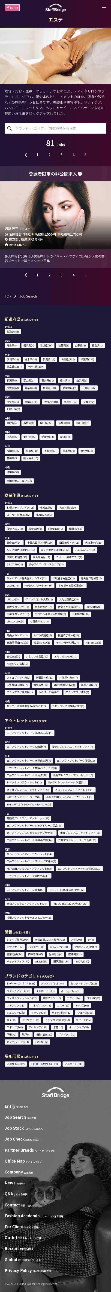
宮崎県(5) (12, 458)
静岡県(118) (50, 388)
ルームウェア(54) (79, 1027)
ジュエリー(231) (16, 1012)
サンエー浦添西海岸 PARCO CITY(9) (27, 706)
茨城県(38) (13, 359)
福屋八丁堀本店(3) (68, 635)
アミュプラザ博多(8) (77, 692)
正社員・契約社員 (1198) (44, 1064)
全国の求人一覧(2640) (19, 481)
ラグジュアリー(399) (18, 991)
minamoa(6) (93, 642)
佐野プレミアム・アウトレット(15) (73, 775)
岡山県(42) (46, 423)
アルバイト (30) (73, 1064)
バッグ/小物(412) (61, 1012)
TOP (8, 296)
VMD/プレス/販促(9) (86, 947)
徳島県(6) (12, 437)
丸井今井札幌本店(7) (18, 514)
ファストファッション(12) (22, 998)
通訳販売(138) (61, 961)
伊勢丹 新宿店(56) (17, 557)
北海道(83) (13, 331)
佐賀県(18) (32, 450)
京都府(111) (31, 402)
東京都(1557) (14, 366)
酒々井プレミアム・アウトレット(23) (28, 790)
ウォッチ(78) (38, 1012)
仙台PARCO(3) (15, 528)
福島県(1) (97, 345)
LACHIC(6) (13, 585)
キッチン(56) (83, 1020)
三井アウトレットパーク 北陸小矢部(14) (29, 840)
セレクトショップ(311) (84, 983)
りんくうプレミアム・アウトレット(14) (29, 854)
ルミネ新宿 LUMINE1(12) (21, 549)
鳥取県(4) (12, 423)
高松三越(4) (13, 656)
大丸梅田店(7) (94, 607)
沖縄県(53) (13, 472)
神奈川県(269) (35, 366)
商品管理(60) (35, 954)
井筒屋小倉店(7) (68, 677)
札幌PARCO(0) (44, 514)
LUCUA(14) (13, 599)
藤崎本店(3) (75, 528)
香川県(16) (29, 437)
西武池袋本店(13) (69, 542)
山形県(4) (80, 345)
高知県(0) (65, 437)
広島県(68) (64, 423)
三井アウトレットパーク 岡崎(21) (77, 840)
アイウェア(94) (30, 1020)
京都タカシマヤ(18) (18, 614)
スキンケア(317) (16, 1005)
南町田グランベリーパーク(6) (23, 797)
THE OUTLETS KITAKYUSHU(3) (69, 903)
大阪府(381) (51, 402)
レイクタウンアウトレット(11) (24, 782)
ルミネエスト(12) (85, 549)
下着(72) (11, 1034)
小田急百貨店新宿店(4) (40, 542)
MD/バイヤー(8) (59, 947)
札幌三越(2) (46, 507)
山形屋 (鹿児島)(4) (64, 685)
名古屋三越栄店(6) (91, 578)
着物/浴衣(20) (44, 1034)
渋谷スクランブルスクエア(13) (46, 564)
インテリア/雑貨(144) (57, 1020)
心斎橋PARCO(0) (39, 621)
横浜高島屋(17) (41, 557)
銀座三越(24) (14, 542)
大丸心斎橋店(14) (69, 599)
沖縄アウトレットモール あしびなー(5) (29, 917)
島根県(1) (28, 423)
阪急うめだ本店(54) (69, 607)
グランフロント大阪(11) (39, 599)
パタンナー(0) (36, 947)
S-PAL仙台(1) (55, 528)
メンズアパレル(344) (53, 983)
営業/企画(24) (14, 954)
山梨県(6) (81, 380)
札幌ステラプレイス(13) (20, 507)
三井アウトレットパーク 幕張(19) (76, 760)
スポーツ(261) (15, 1027)
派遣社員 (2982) (16, 1064)
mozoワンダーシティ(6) (38, 585)
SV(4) (91, 939)
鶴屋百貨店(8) (89, 685)
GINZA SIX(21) (15, 564)
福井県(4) (65, 380)
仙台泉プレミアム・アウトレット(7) (72, 746)
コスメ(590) (93, 998)
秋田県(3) (63, 345)
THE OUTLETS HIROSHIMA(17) (66, 889)
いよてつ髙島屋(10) (37, 656)
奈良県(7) (88, 402)
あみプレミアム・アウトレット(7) (74, 790)
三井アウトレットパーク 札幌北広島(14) (29, 732)
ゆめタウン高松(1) (17, 663)
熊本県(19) (69, 450)
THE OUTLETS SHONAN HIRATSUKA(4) (29, 804)
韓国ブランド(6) (51, 998)
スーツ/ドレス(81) (71, 991)
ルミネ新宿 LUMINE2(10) (55, 549)
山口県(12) (82, 423)
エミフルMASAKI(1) (65, 656)
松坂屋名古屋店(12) (63, 578)
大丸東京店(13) (93, 542)
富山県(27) (29, 380)
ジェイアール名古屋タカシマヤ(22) (27, 578)
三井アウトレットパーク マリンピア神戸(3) (31, 861)
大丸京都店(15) (43, 607)
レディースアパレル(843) (21, 983)
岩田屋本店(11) (44, 677)
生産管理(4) (55, 954)
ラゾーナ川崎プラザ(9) (69, 557)
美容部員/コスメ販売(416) (50, 939)
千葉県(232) (87, 359)
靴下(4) (26, 1034)
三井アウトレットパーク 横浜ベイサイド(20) (32, 768)
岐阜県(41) (31, 388)
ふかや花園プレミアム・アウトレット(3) (69, 797)
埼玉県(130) (68, 359)
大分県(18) (87, 450)
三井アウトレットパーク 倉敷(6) (25, 889)
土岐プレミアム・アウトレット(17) (80, 832)
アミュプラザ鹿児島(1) (20, 692)
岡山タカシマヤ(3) (17, 635)
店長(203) (76, 939)
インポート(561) (45, 991)
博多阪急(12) (40, 685)
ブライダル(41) (66, 1034)
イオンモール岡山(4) (68, 642)
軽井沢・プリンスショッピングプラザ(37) (30, 832)
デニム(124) (74, 998)
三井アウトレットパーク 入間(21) (67, 782)
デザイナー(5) (15, 947)
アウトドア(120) (38, 1027)
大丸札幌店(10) (68, 507)
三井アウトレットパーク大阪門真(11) (28, 876)
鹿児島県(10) (30, 458)
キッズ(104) (82, 1005)
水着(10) (58, 1027)
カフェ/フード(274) (18, 1042)
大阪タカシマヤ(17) (18, 607)
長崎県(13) (50, 450)
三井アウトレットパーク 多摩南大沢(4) (29, 760)
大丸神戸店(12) (80, 614)
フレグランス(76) (41, 1005)
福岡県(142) (13, 450)
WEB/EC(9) (41, 961)
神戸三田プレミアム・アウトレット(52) (29, 868)
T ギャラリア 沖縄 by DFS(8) (68, 706)
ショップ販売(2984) (18, 939)
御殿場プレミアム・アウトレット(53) (28, 818)
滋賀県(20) (13, 402)
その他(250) (82, 961)
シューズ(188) (85, 1012)
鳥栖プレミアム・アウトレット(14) (27, 903)
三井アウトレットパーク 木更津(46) (27, 775)
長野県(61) (13, 388)
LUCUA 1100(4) (15, 621)
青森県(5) (12, 345)
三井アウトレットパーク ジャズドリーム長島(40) (34, 825)
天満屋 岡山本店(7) (17, 642)
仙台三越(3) (35, 528)
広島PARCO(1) (42, 642)
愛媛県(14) (48, 437)
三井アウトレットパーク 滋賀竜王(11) (79, 868)
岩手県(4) (28, 345)
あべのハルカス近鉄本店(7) (50, 614)
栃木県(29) (31, 359)
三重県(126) (89, 388)
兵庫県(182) (71, 402)
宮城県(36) (46, 345)
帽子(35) (11, 1020)
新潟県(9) (12, 380)
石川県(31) (48, 380)
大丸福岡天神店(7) (17, 685)
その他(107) (41, 1042)
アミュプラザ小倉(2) (18, 677)
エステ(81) (63, 1005)
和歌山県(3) (13, 409)
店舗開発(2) (75, 954)
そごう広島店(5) (42, 635)
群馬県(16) (49, 359)
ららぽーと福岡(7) (49, 692)
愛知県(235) (69, 388)
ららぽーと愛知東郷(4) (71, 585)
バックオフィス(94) (18, 961)
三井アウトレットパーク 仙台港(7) (26, 746)
